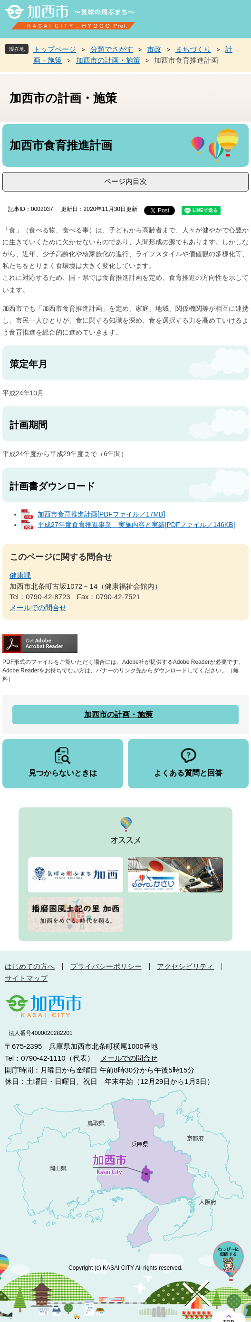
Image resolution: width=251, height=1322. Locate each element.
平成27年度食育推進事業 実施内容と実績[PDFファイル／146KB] (136, 524)
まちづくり (193, 49)
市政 (154, 49)
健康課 (20, 575)
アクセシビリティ (185, 966)
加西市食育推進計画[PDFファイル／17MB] (101, 514)
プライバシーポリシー (106, 966)
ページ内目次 (125, 181)
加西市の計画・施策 (108, 60)
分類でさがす (111, 49)
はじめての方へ (30, 966)
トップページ (54, 49)
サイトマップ (26, 978)
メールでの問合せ (38, 608)
